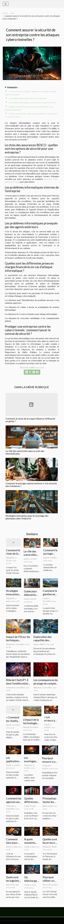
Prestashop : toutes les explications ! (50, 802)
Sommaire (12, 87)
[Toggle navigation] (5, 4)
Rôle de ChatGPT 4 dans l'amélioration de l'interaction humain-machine (17, 685)
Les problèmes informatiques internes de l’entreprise (28, 98)
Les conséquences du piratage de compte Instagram (45, 683)
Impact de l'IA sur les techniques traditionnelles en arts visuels (18, 642)
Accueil (4, 13)
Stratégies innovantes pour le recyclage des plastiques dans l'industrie (27, 517)
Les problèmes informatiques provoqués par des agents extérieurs (32, 103)
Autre (12, 13)
